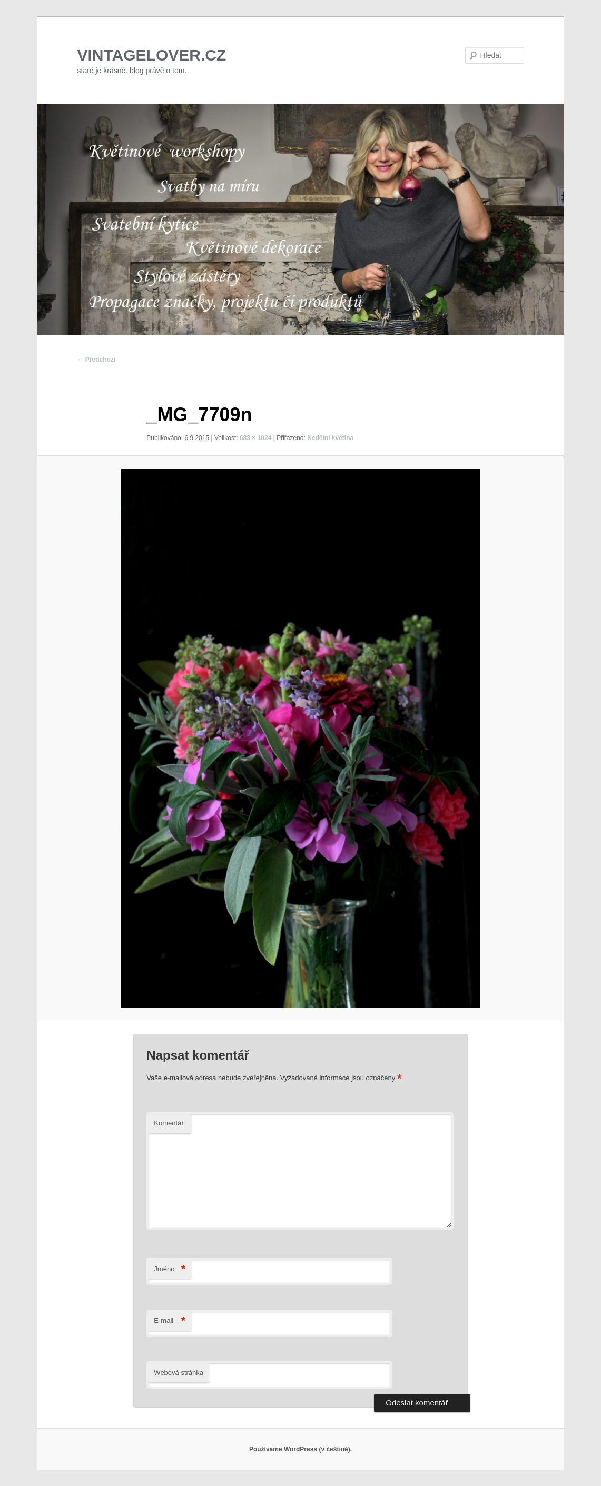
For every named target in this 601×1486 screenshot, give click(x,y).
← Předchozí (96, 359)
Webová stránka (178, 1373)
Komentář (168, 1123)
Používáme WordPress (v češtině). (300, 1449)
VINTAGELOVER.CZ (151, 55)
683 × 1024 (255, 438)
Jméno (169, 1269)
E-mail (169, 1321)
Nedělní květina (330, 438)
